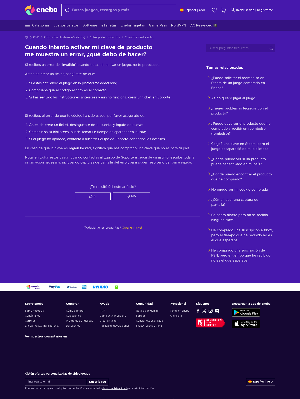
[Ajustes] (192, 10)
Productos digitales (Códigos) (64, 37)
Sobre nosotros (34, 311)
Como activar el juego (113, 316)
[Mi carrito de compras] (223, 10)
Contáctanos (32, 316)
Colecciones (73, 316)
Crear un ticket (108, 321)
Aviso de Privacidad (114, 388)
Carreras (30, 321)
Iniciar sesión (242, 10)
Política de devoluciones (114, 326)
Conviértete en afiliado (149, 321)
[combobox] (119, 10)
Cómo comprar (75, 311)
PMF (36, 37)
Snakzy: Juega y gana (149, 326)
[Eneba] (41, 10)
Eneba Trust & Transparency (42, 326)
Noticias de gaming (147, 311)
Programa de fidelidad (79, 321)
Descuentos (73, 326)
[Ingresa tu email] (56, 381)
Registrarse (265, 10)
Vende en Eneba (179, 311)
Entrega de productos (105, 37)
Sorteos (140, 316)
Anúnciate (176, 316)
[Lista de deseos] (214, 10)
